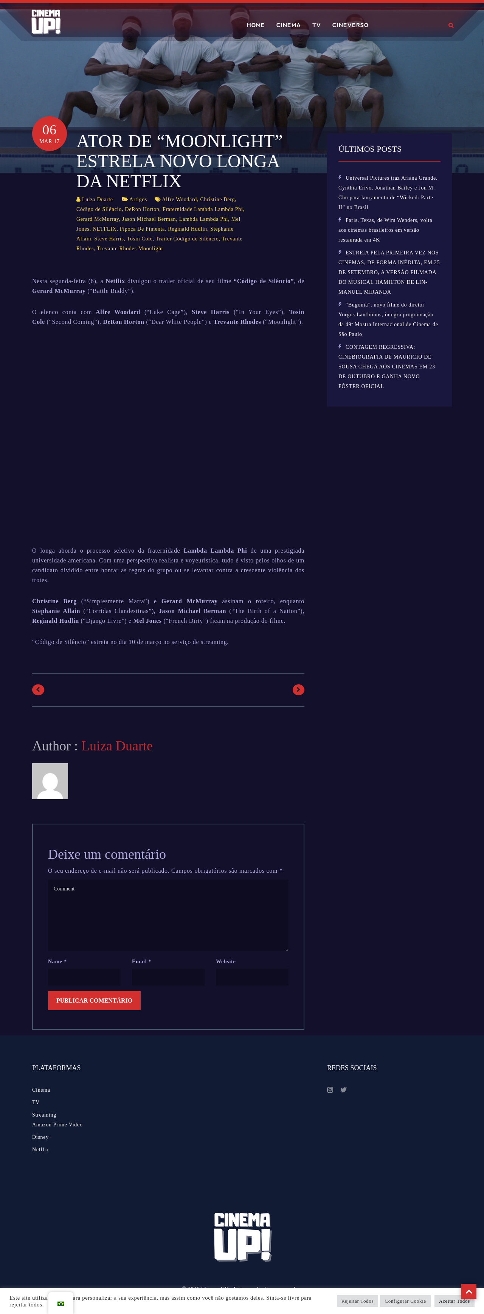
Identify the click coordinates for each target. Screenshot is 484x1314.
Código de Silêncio (99, 209)
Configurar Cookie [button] (405, 1301)
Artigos (138, 199)
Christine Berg (217, 199)
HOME (256, 25)
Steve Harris (109, 239)
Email (141, 961)
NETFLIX (104, 229)
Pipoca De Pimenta (142, 229)
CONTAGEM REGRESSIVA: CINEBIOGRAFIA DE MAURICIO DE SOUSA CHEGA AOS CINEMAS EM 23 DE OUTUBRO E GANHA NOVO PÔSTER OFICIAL (386, 366)
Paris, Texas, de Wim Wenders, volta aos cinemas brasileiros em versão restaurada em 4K (385, 230)
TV (316, 25)
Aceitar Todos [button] (454, 1301)
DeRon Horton (142, 209)
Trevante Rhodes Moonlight (130, 248)
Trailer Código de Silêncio (187, 239)
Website (226, 961)
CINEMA (288, 25)
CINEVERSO (350, 25)
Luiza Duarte (97, 199)
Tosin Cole (140, 239)
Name (57, 961)
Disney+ (42, 1137)
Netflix (40, 1149)
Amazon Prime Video (57, 1125)
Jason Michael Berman (149, 219)
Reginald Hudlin (187, 229)
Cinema (41, 1090)
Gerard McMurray (97, 219)
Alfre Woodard (179, 199)
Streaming (44, 1115)
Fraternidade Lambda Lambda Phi (203, 209)
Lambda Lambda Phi (203, 219)
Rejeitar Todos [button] (357, 1301)
